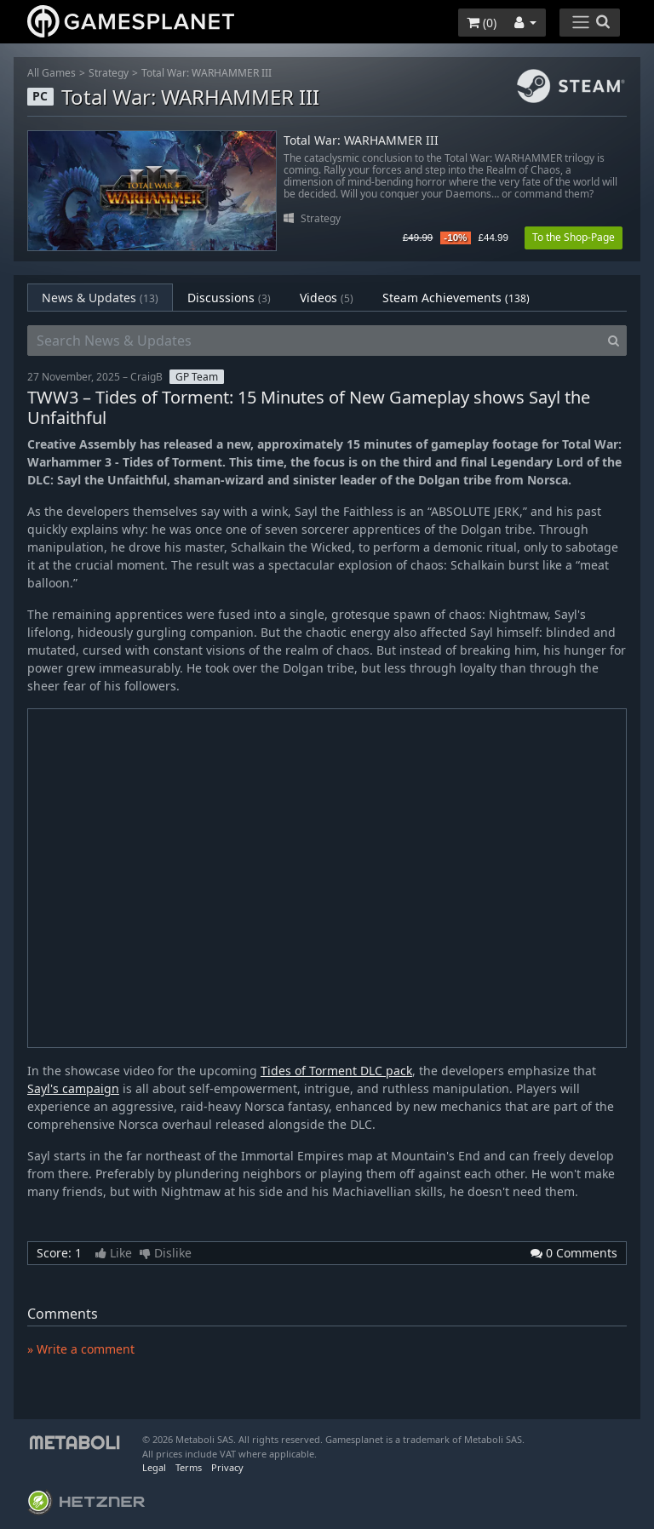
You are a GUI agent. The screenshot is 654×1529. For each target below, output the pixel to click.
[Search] (613, 340)
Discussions (229, 297)
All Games (51, 72)
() (481, 22)
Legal (154, 1467)
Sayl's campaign (73, 1088)
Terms (188, 1467)
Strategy (109, 72)
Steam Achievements (456, 297)
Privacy (227, 1467)
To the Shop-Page (573, 237)
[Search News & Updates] (314, 340)
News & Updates (100, 297)
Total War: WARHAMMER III (206, 72)
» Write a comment (81, 1349)
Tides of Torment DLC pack (336, 1070)
